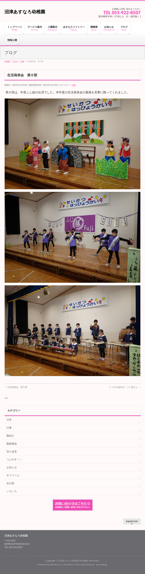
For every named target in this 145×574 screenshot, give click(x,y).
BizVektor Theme (72, 564)
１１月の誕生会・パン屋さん (125, 387)
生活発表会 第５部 (15, 387)
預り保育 (11, 451)
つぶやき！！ (14, 459)
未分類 (10, 483)
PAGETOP (132, 521)
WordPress (55, 564)
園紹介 (10, 435)
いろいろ (11, 491)
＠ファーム (12, 475)
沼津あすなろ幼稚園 (24, 11)
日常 (9, 419)
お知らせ (11, 467)
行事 (74, 85)
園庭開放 (11, 443)
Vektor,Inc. (90, 564)
